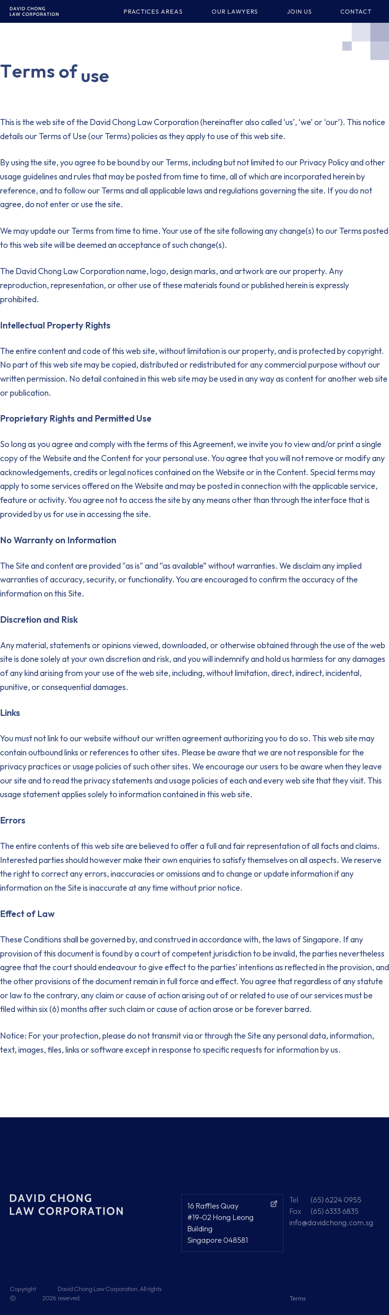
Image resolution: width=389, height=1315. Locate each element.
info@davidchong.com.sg (331, 1222)
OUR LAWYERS (235, 11)
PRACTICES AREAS (153, 11)
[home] (39, 11)
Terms (297, 1298)
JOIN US (299, 11)
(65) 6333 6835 (335, 1211)
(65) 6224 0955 (336, 1199)
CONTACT (356, 11)
